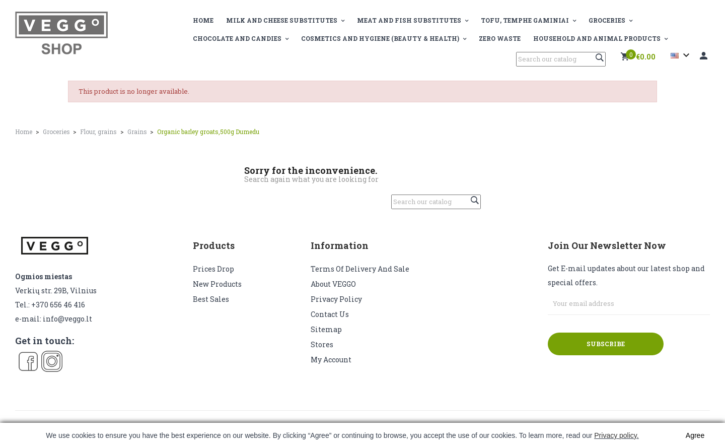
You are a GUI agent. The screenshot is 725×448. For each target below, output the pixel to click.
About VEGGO (333, 284)
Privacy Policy (336, 299)
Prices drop (213, 269)
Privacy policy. (616, 435)
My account (331, 359)
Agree (695, 435)
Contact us (330, 314)
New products (217, 284)
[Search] (561, 59)
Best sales (211, 299)
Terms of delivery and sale (360, 269)
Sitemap (326, 329)
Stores (322, 344)
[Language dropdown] (681, 55)
